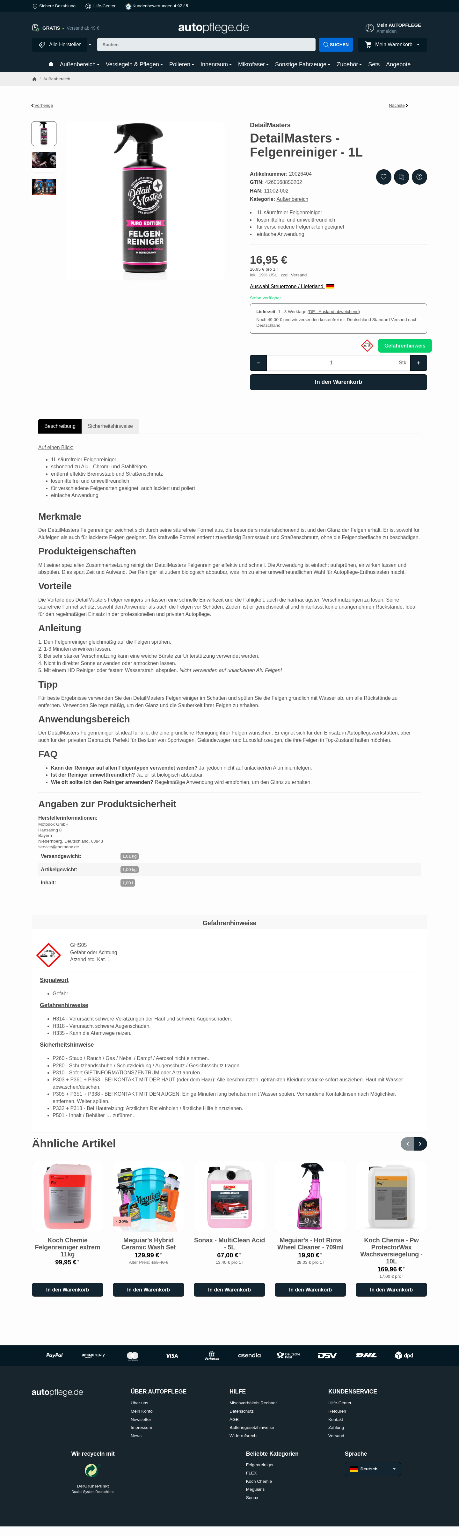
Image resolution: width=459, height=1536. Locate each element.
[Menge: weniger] (258, 362)
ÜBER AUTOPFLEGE (158, 1392)
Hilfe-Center (104, 6)
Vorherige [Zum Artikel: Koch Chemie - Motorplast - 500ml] (42, 105)
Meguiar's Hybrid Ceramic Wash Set (148, 1244)
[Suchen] (206, 44)
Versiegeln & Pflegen (134, 64)
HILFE (237, 1392)
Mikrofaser (253, 64)
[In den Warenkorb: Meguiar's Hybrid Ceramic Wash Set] (148, 1290)
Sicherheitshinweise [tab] (110, 426)
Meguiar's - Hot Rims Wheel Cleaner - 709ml (310, 1244)
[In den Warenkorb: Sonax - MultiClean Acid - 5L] (229, 1290)
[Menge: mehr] (418, 362)
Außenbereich (79, 64)
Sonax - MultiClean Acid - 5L (229, 1244)
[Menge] (331, 362)
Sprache (356, 1454)
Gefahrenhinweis (405, 345)
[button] (44, 133)
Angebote (398, 64)
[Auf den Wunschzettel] (383, 177)
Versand (299, 275)
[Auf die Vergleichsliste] (401, 177)
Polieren (181, 64)
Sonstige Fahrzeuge (302, 64)
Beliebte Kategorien (272, 1454)
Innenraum (216, 64)
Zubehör (349, 64)
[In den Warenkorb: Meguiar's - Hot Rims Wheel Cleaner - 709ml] (310, 1290)
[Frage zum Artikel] (419, 177)
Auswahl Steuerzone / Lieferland (292, 286)
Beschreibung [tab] (60, 426)
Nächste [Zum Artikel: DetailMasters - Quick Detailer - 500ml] (398, 105)
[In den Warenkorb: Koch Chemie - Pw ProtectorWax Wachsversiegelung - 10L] (391, 1290)
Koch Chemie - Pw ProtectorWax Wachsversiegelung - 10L (391, 1251)
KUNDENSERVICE (352, 1392)
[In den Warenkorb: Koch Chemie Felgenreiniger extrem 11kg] (67, 1290)
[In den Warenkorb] (338, 382)
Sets (374, 64)
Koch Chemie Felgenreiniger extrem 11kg (67, 1247)
